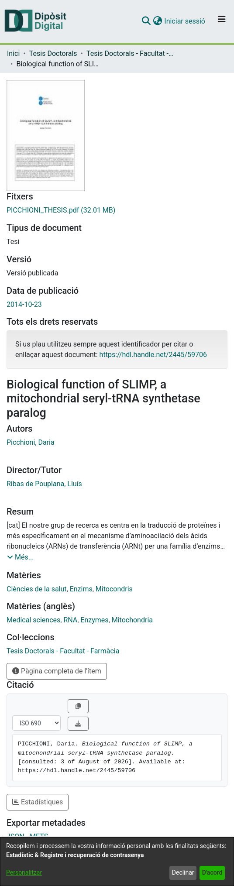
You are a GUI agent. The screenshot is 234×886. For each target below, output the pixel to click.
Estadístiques (37, 802)
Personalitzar (24, 872)
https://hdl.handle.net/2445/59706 (153, 354)
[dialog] (117, 861)
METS (39, 836)
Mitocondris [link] (114, 589)
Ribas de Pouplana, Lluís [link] (44, 484)
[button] (146, 21)
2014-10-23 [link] (24, 304)
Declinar (183, 872)
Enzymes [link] (94, 620)
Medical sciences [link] (33, 620)
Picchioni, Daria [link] (31, 442)
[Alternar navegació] (222, 21)
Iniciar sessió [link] (185, 21)
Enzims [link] (81, 589)
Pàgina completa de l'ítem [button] (56, 671)
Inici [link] (13, 53)
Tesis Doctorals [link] (53, 53)
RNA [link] (70, 620)
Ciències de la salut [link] (37, 589)
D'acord (212, 872)
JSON (15, 836)
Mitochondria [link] (132, 620)
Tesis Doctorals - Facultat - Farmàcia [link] (130, 53)
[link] (117, 210)
